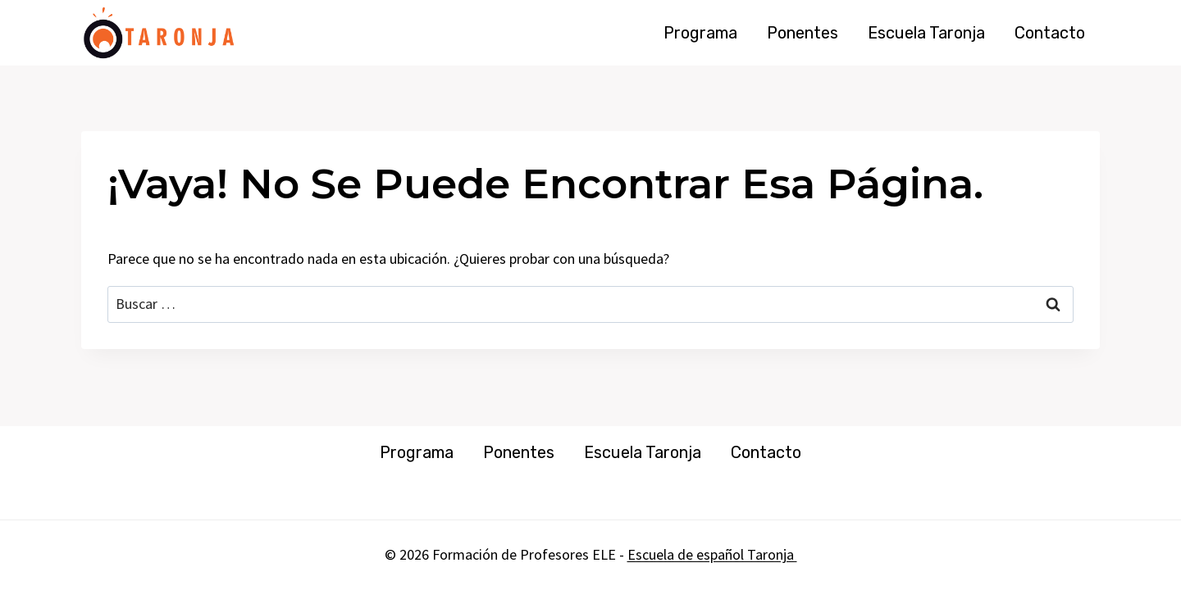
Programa (700, 33)
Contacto (1050, 33)
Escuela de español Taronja (712, 554)
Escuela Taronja (926, 33)
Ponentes (802, 33)
